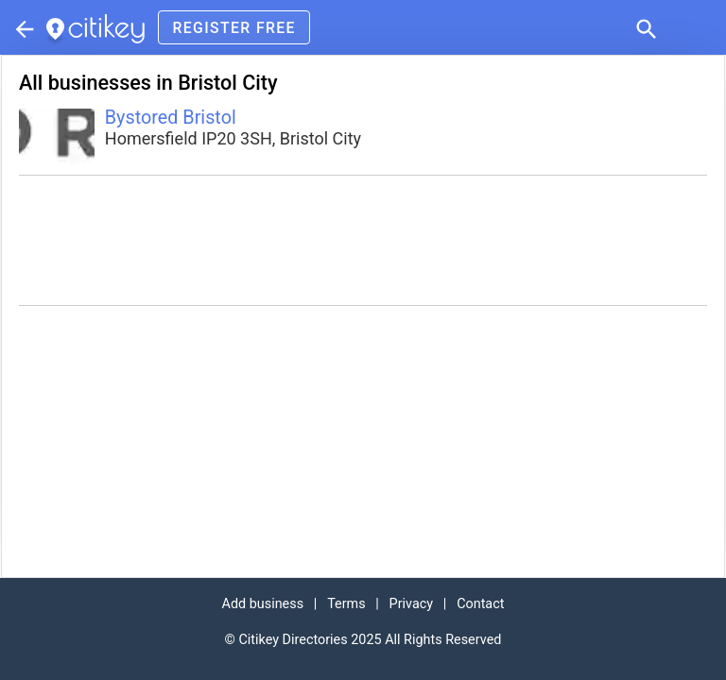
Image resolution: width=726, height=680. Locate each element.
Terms (346, 604)
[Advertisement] (363, 240)
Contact (480, 604)
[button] (644, 27)
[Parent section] (22, 27)
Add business (263, 604)
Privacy (411, 604)
